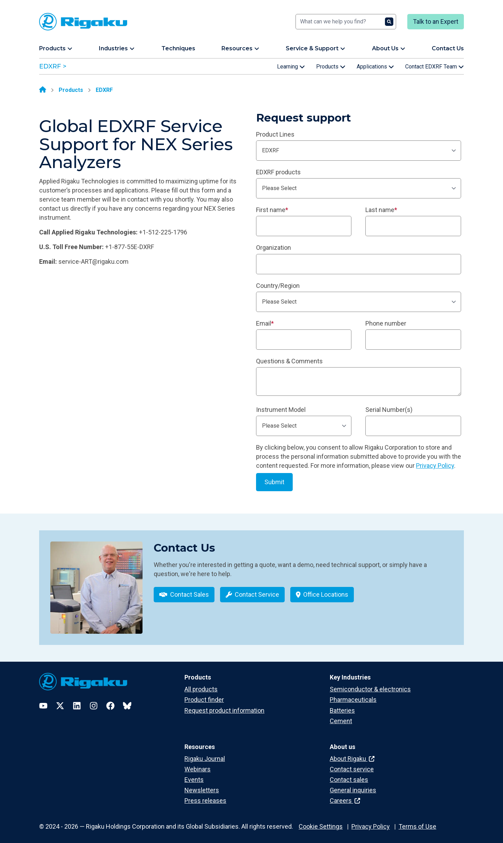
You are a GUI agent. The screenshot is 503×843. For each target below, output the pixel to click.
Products (330, 66)
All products (201, 684)
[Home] (42, 90)
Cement (341, 716)
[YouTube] (43, 701)
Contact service (352, 764)
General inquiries (353, 785)
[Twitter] (60, 701)
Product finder (204, 695)
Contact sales (349, 774)
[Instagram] (93, 701)
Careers (345, 795)
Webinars (197, 764)
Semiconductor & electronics (370, 684)
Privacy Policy (435, 465)
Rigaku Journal (204, 753)
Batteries (342, 705)
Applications (375, 66)
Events (194, 774)
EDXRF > (52, 66)
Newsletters (201, 785)
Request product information (224, 705)
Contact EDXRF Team (434, 66)
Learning (291, 66)
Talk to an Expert (435, 21)
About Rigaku (352, 753)
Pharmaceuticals (353, 695)
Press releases (205, 795)
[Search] (346, 21)
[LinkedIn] (77, 701)
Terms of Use (417, 821)
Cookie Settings (321, 821)
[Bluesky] (127, 701)
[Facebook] (110, 701)
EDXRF (104, 90)
